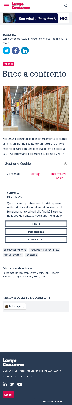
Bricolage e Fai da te (15, 249)
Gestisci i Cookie (53, 401)
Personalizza (36, 231)
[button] (65, 163)
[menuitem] (10, 376)
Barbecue (32, 255)
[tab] (13, 175)
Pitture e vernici (13, 255)
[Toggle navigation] (7, 5)
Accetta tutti (36, 239)
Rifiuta (36, 223)
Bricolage (16, 306)
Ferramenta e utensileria (45, 249)
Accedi (8, 394)
